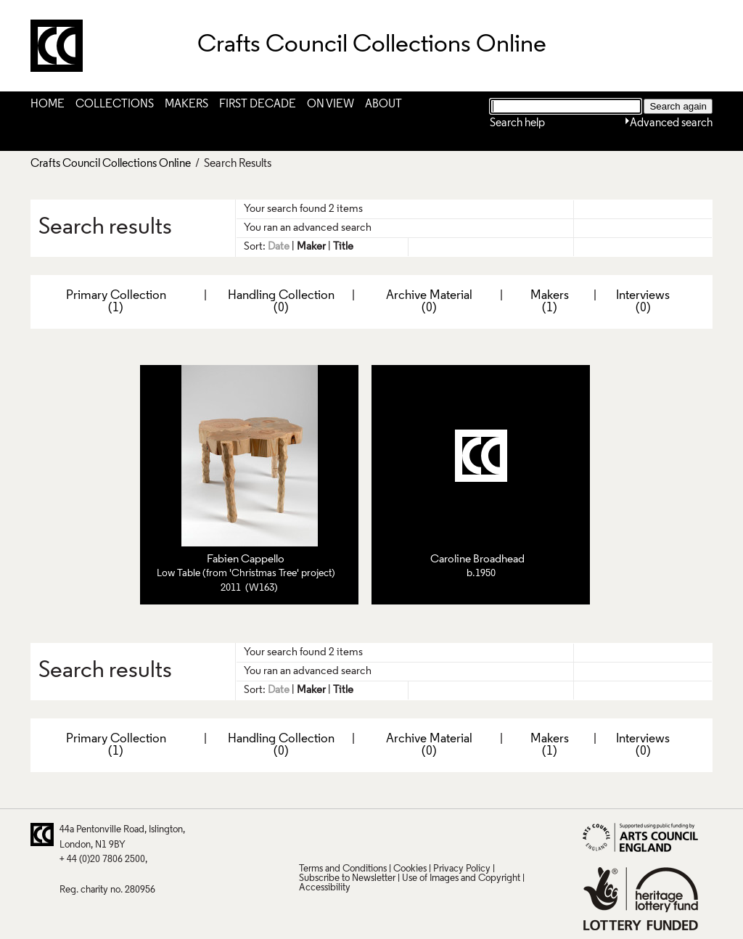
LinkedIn (394, 834)
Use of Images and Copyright (461, 878)
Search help (517, 123)
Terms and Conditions (343, 869)
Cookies (410, 869)
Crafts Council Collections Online (110, 164)
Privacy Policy (461, 869)
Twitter (309, 834)
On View (330, 104)
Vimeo (422, 834)
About (383, 104)
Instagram (450, 834)
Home (47, 104)
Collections (114, 104)
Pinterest (337, 834)
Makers (186, 104)
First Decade (257, 104)
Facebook (365, 834)
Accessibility (324, 888)
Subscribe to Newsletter (347, 878)
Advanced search (671, 123)
